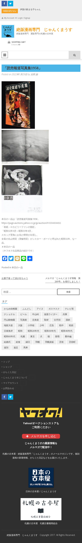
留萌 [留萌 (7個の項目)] (57, 336)
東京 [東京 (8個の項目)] (32, 336)
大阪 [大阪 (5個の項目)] (20, 325)
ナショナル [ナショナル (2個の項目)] (9, 314)
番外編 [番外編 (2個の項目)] (68, 336)
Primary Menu (5, 55)
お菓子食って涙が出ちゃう (15, 278)
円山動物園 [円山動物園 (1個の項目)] (9, 319)
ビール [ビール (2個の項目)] (23, 314)
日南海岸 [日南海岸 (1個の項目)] (8, 330)
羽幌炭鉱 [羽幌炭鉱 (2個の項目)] (49, 341)
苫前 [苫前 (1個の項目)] (61, 341)
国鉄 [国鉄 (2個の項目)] (68, 319)
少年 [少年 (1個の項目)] (42, 325)
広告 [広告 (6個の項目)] (51, 325)
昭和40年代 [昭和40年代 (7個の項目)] (66, 330)
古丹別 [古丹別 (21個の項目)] (57, 319)
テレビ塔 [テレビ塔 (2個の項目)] (69, 308)
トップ (6, 361)
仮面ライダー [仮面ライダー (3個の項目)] (50, 314)
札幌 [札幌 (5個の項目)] (23, 336)
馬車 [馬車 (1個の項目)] (25, 347)
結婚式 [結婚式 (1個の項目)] (7, 341)
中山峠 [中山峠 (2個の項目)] (35, 314)
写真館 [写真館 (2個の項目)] (23, 319)
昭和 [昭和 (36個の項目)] (20, 330)
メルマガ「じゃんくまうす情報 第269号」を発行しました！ (62, 280)
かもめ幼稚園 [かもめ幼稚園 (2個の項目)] (10, 308)
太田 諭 (34, 74)
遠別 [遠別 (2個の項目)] (6, 347)
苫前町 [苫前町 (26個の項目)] (72, 341)
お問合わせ (8, 388)
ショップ (7, 366)
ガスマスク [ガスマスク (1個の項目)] (54, 308)
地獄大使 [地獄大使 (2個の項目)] (8, 325)
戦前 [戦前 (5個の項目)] (71, 325)
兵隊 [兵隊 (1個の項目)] (65, 314)
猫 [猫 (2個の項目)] (49, 336)
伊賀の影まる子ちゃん (30, 9)
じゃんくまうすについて (15, 377)
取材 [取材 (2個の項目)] (46, 319)
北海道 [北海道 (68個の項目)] (35, 319)
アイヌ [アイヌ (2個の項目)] (40, 308)
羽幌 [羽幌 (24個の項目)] (37, 341)
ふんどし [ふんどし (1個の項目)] (26, 308)
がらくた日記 (9, 372)
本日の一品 (17, 267)
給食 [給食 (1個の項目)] (18, 341)
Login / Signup (22, 18)
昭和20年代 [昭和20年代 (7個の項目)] (33, 330)
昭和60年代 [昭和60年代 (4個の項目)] (9, 336)
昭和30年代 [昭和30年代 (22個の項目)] (50, 330)
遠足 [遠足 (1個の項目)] (16, 347)
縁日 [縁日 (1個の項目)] (28, 341)
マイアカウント (11, 382)
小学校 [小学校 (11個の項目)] (31, 325)
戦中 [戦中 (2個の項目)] (61, 325)
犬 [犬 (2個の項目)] (41, 336)
